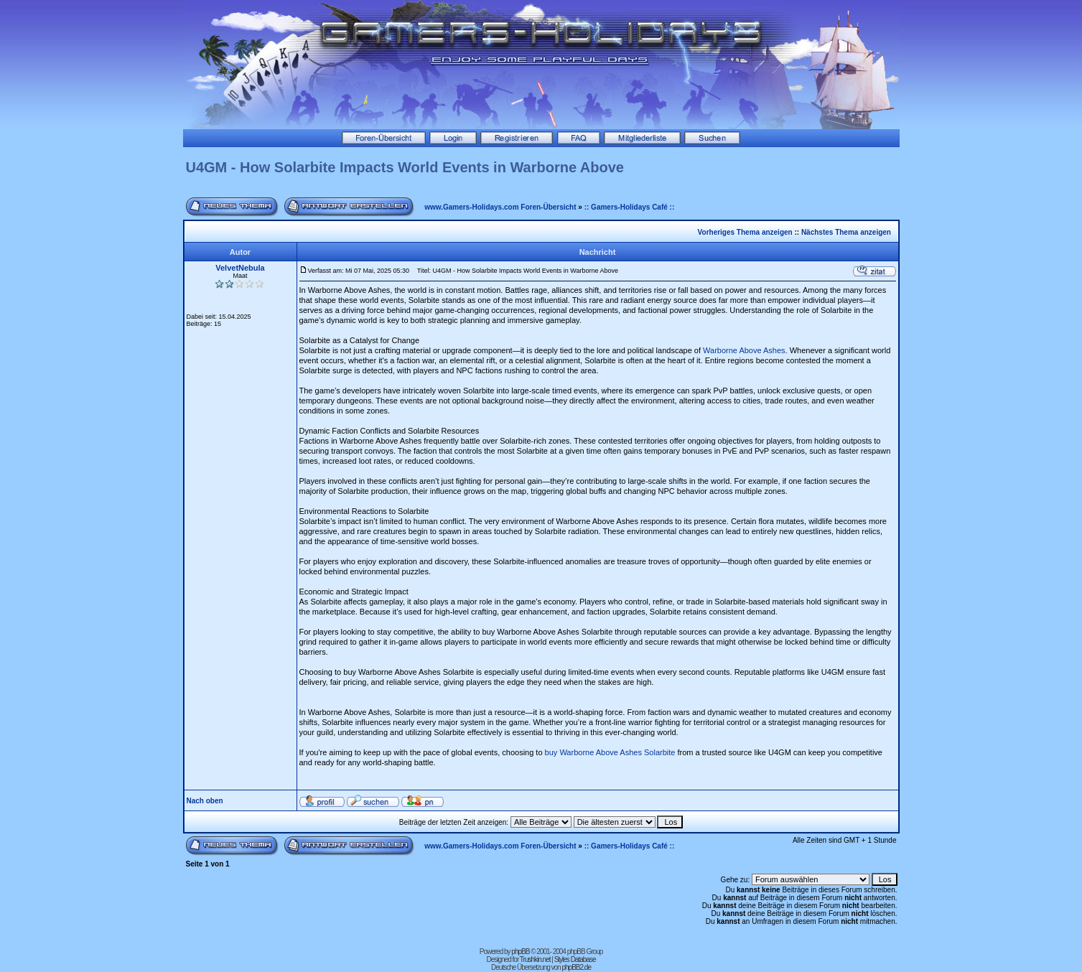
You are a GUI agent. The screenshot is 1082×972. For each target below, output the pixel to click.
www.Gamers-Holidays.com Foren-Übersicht (500, 207)
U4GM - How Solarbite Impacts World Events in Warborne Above (405, 167)
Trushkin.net (535, 959)
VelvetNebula (239, 267)
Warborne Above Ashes (744, 350)
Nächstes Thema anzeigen (846, 232)
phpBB (520, 951)
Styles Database (575, 959)
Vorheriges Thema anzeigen (745, 232)
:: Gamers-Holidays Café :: (629, 207)
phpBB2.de (576, 967)
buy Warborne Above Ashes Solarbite (610, 752)
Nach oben (205, 801)
